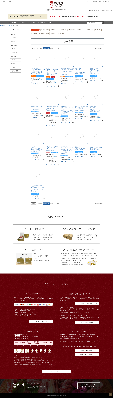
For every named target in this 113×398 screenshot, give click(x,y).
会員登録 (95, 1)
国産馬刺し (53, 33)
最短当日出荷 (62, 30)
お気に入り (31, 22)
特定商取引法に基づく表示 (86, 350)
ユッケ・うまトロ (8, 25)
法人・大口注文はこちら (56, 371)
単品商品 (13, 41)
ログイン (89, 1)
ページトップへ (110, 394)
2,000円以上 (14, 52)
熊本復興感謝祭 (45, 30)
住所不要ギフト (89, 30)
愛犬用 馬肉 (98, 30)
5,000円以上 (14, 60)
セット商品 (13, 37)
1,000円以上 (14, 48)
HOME (1, 25)
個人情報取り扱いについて (86, 354)
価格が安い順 (39, 48)
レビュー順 (56, 48)
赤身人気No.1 (80, 30)
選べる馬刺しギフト (44, 33)
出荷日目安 (15, 16)
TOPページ (12, 22)
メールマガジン (109, 1)
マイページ (41, 22)
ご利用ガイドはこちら (41, 321)
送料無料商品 (71, 30)
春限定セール (54, 30)
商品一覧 (22, 22)
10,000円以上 (14, 63)
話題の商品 (61, 33)
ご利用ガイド (101, 1)
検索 (103, 23)
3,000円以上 (14, 56)
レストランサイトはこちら (86, 322)
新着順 (51, 48)
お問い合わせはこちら (86, 303)
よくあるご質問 (14, 71)
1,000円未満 (14, 45)
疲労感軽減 (34, 33)
